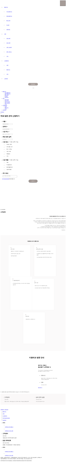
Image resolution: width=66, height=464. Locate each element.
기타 (7, 56)
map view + (40, 387)
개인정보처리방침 (6, 418)
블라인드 (6, 7)
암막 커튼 (8, 38)
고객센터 (6, 78)
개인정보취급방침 (5, 179)
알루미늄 (8, 29)
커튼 (5, 34)
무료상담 (6, 409)
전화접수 (2, 409)
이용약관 (4, 420)
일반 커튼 (8, 42)
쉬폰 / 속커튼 (9, 47)
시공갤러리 (6, 60)
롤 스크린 (8, 20)
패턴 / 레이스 (9, 51)
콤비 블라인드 (9, 16)
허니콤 (8, 25)
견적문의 (33, 84)
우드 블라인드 (9, 11)
